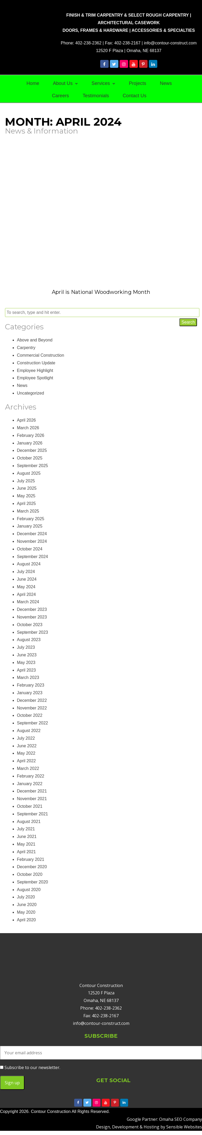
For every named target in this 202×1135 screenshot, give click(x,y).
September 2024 (32, 556)
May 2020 (26, 912)
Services (101, 83)
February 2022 (30, 776)
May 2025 (26, 496)
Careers (60, 95)
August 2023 (29, 639)
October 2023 (29, 624)
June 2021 (27, 836)
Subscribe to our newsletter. (30, 1067)
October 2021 (29, 806)
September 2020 (32, 882)
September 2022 (32, 723)
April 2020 (26, 920)
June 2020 (27, 904)
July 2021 (26, 829)
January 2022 (29, 783)
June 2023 (27, 655)
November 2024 (32, 541)
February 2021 (30, 859)
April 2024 (26, 594)
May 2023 (26, 662)
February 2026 (30, 435)
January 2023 (29, 693)
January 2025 (29, 526)
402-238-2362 (88, 43)
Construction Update (36, 363)
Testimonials (96, 95)
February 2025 (30, 519)
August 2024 (29, 564)
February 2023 (30, 685)
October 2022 (29, 715)
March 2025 (28, 511)
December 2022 (32, 700)
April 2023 (26, 670)
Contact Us (134, 95)
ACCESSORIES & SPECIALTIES (163, 30)
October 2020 (29, 874)
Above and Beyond (34, 340)
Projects (137, 83)
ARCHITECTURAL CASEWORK (129, 23)
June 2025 (27, 488)
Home (33, 83)
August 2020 (29, 889)
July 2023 (26, 647)
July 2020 (26, 897)
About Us (63, 83)
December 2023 (32, 609)
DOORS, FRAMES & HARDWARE (95, 30)
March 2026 (28, 428)
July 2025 (26, 481)
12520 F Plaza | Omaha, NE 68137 (128, 50)
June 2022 (27, 746)
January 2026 (29, 443)
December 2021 (32, 791)
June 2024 (27, 579)
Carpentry (26, 347)
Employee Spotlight (35, 378)
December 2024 (32, 533)
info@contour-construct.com (170, 43)
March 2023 (28, 677)
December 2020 (32, 867)
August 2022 (29, 730)
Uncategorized (30, 393)
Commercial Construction (40, 355)
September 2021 (32, 814)
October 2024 (29, 549)
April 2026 (26, 420)
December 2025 (32, 450)
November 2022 (32, 708)
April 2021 (26, 852)
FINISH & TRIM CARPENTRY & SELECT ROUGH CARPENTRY (127, 15)
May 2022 (26, 753)
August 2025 (29, 473)
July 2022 (26, 738)
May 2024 (26, 587)
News (166, 83)
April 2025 (26, 503)
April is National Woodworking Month (101, 292)
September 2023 (32, 632)
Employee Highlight (35, 370)
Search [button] (188, 322)
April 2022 (26, 761)
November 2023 (32, 617)
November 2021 (32, 798)
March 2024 (28, 602)
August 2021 (29, 821)
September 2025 (32, 465)
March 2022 (28, 768)
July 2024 (26, 571)
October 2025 (29, 458)
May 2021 (26, 844)
